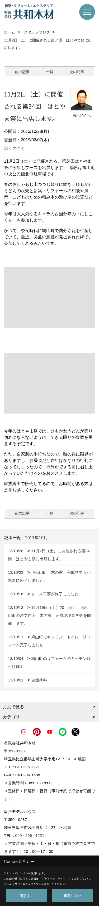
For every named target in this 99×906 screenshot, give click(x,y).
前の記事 (22, 72)
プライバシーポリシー (55, 878)
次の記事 (76, 72)
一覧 (49, 72)
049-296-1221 (27, 767)
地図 (82, 759)
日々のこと (14, 148)
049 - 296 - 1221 (29, 835)
